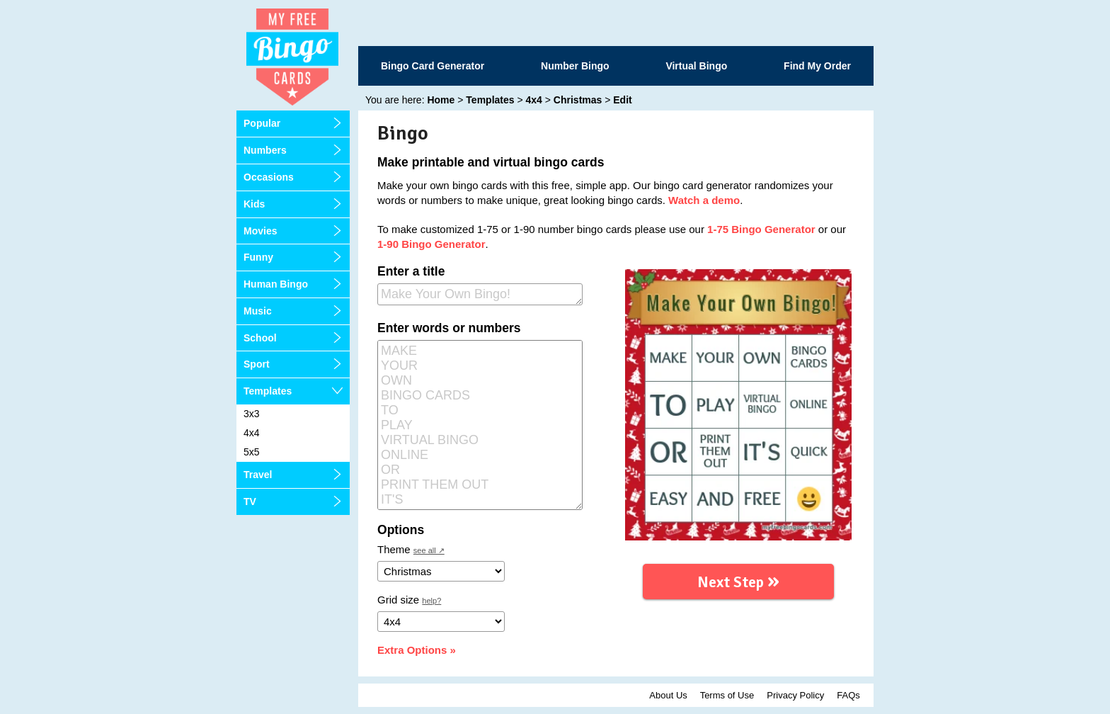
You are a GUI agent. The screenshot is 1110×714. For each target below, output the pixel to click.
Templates (268, 391)
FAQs (848, 695)
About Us (668, 695)
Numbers (265, 150)
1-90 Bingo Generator (431, 244)
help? (431, 600)
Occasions (269, 177)
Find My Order (817, 66)
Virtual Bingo (696, 66)
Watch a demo (704, 200)
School (260, 338)
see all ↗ (429, 550)
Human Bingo (276, 284)
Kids (254, 204)
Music (258, 311)
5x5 (252, 452)
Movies (260, 231)
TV (250, 501)
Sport (257, 364)
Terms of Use (727, 695)
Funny (258, 257)
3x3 (252, 413)
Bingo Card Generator (432, 66)
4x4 (252, 432)
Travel (258, 474)
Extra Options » (416, 650)
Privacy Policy (795, 695)
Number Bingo (575, 66)
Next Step (738, 579)
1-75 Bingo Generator (761, 229)
